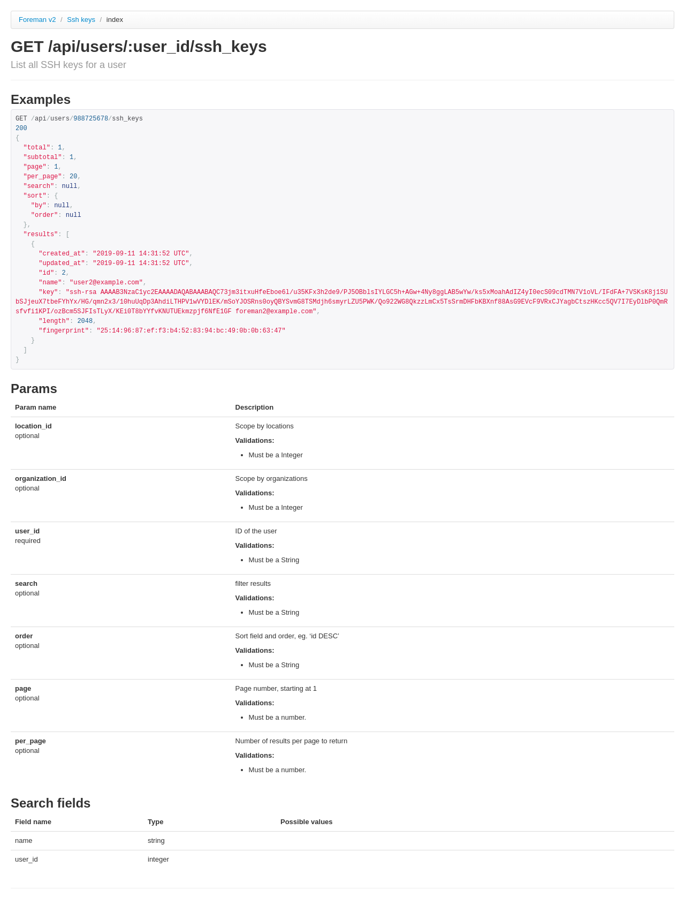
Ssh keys (82, 20)
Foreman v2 (37, 20)
